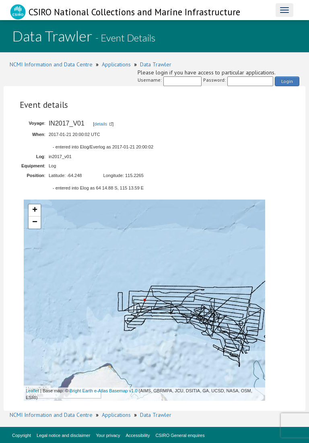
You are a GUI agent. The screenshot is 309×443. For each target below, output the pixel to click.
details (100, 124)
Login (287, 81)
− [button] (34, 222)
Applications (116, 64)
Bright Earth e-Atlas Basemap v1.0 (104, 390)
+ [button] (34, 210)
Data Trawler (155, 64)
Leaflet (32, 390)
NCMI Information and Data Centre (51, 64)
